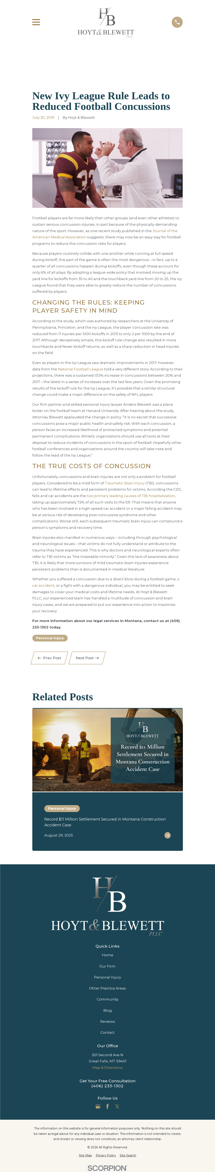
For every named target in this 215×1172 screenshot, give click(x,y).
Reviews (107, 1021)
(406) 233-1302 (107, 1086)
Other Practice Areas (107, 988)
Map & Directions (107, 1067)
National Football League (80, 369)
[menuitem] (85, 1155)
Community (107, 999)
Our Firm (107, 966)
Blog (107, 1010)
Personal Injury (50, 638)
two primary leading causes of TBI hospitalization (131, 496)
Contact (107, 1032)
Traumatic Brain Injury (125, 483)
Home (107, 955)
